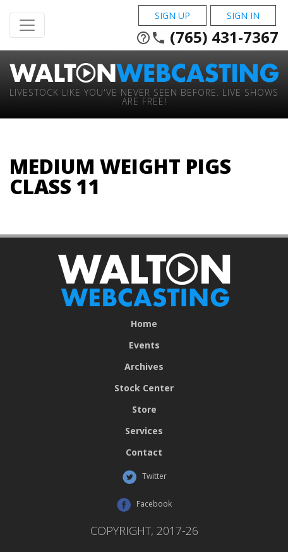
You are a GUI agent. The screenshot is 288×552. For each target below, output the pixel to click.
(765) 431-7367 (207, 37)
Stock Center (144, 388)
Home (144, 323)
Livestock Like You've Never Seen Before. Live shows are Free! (144, 96)
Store (144, 409)
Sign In (243, 15)
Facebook (144, 504)
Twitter (144, 477)
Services (144, 431)
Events (144, 345)
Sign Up (172, 15)
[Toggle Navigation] (27, 25)
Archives (144, 366)
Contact (144, 452)
